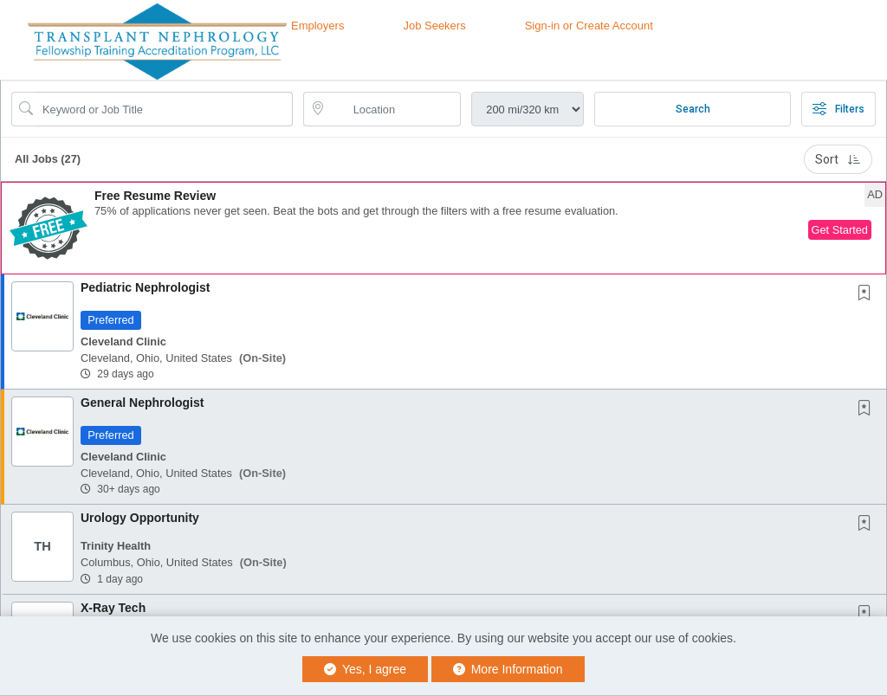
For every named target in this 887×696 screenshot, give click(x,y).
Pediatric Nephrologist (145, 287)
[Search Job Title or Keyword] (164, 109)
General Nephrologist (142, 402)
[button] (443, 228)
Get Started (840, 229)
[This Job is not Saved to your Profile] (868, 294)
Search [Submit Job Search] (693, 109)
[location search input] (394, 109)
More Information (508, 669)
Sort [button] (838, 159)
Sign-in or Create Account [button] (589, 25)
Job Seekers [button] (434, 25)
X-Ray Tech (113, 608)
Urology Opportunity (140, 518)
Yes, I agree (365, 669)
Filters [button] (838, 109)
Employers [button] (317, 25)
